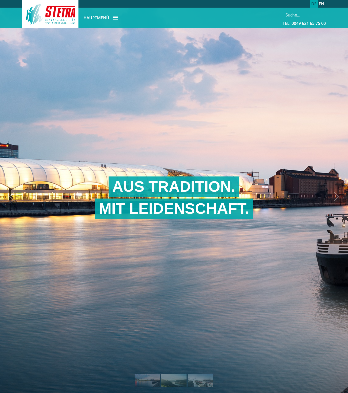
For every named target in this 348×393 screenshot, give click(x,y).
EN (321, 4)
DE (314, 4)
